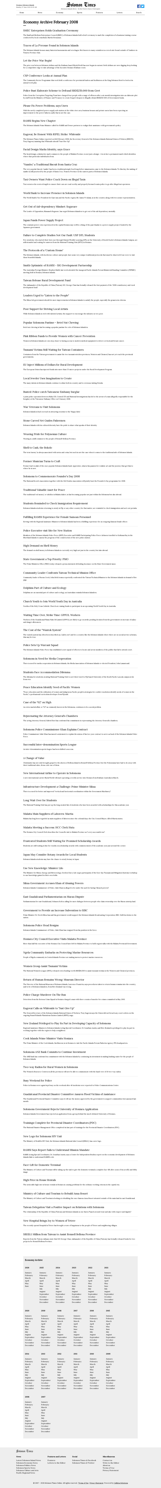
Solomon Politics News (26, 1465)
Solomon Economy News (27, 1463)
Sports (79, 13)
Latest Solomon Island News (28, 1460)
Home (22, 13)
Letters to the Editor (57, 1463)
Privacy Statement (111, 1470)
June (27, 1286)
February (29, 1275)
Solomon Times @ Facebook (84, 1460)
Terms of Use (108, 1468)
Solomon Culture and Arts (27, 1470)
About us (106, 1465)
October (43, 1297)
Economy (59, 13)
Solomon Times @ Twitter (83, 1463)
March (28, 1278)
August (42, 1291)
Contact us (107, 1460)
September (44, 1294)
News (40, 13)
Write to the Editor (111, 1463)
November (44, 1299)
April (27, 1281)
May (27, 1283)
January (28, 1273)
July (40, 1289)
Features (99, 13)
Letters (119, 13)
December (43, 1302)
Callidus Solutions (121, 1483)
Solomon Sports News (25, 1468)
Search (138, 13)
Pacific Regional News (25, 1473)
